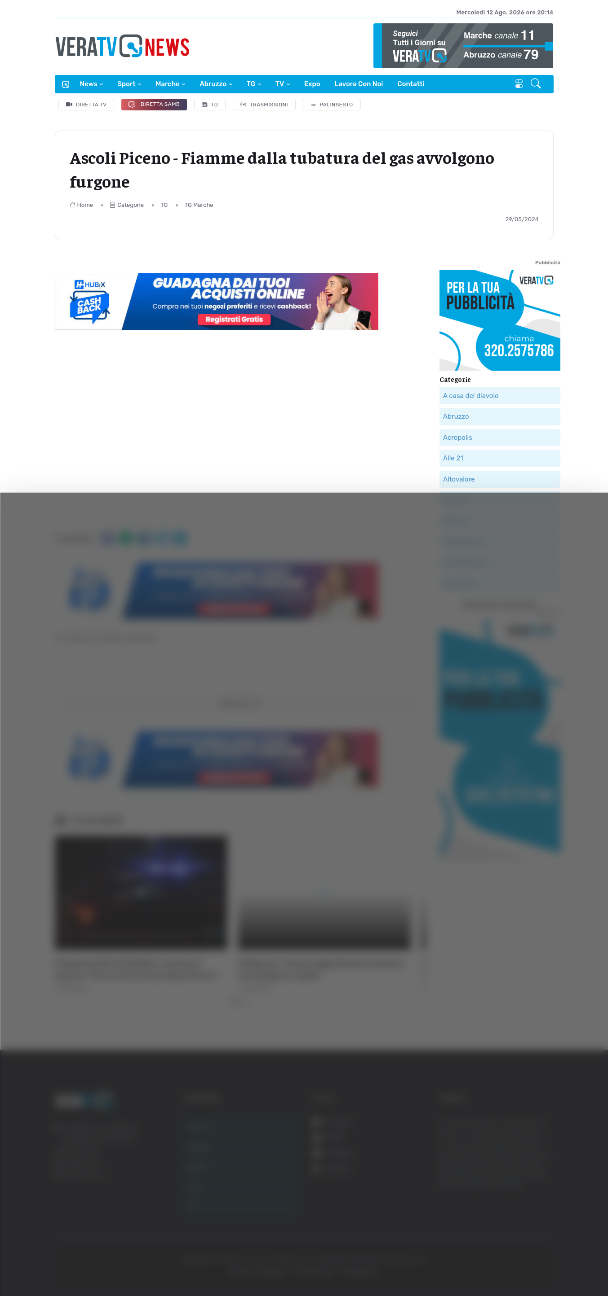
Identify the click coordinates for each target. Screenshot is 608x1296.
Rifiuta (517, 1208)
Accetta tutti (517, 1149)
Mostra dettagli (490, 1264)
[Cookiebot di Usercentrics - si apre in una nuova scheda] (76, 1264)
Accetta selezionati (516, 1179)
